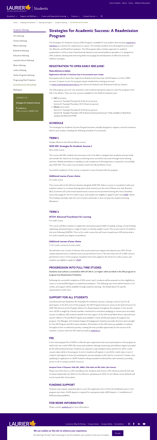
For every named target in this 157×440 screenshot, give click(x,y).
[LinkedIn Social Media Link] (139, 424)
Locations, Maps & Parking (75, 424)
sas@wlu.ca (95, 330)
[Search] (101, 16)
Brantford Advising (21, 50)
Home (15, 23)
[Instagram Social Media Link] (129, 424)
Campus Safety (106, 424)
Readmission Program (24, 85)
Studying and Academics (28, 23)
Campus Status (93, 424)
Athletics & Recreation (142, 3)
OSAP (126, 194)
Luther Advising (19, 70)
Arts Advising (18, 36)
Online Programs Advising (23, 75)
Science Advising (20, 41)
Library (130, 3)
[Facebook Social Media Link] (134, 424)
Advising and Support (45, 23)
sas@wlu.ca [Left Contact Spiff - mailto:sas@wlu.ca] (22, 108)
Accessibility (119, 424)
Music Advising (19, 65)
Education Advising (21, 55)
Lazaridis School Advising (23, 60)
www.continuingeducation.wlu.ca (65, 84)
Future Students (115, 3)
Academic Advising (61, 23)
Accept (118, 433)
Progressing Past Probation (24, 80)
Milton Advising (19, 45)
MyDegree (17, 90)
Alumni (124, 3)
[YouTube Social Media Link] (144, 424)
